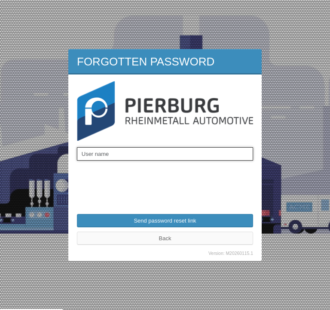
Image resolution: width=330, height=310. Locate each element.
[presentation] (142, 181)
